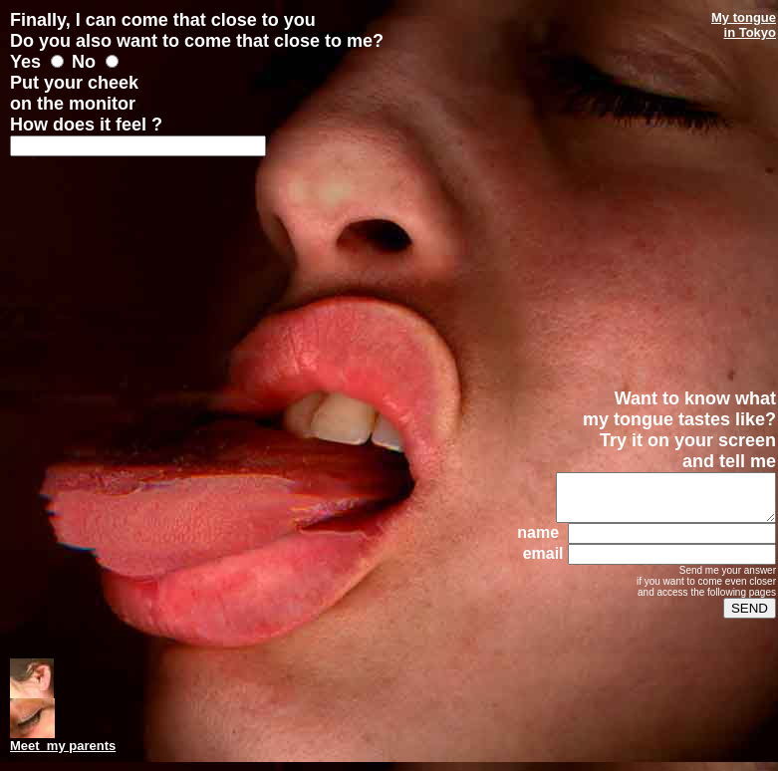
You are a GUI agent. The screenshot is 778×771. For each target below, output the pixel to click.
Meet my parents (63, 745)
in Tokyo (750, 32)
